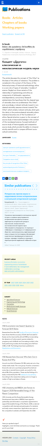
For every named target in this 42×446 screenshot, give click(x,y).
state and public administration (14, 271)
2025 (20, 283)
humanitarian (22, 264)
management (24, 267)
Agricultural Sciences (13, 300)
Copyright (22, 438)
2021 (6, 285)
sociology (16, 269)
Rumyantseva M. (7, 74)
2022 (31, 283)
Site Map (5, 441)
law (19, 267)
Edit (39, 444)
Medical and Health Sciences (16, 306)
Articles (18, 18)
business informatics (10, 262)
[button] (5, 189)
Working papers (13, 27)
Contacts (15, 438)
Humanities (10, 304)
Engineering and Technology (16, 302)
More (22, 285)
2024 (24, 283)
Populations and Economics (11, 348)
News (4, 319)
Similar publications (17, 186)
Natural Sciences (12, 309)
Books (6, 18)
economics (21, 262)
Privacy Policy (31, 438)
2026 (16, 283)
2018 (17, 285)
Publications (19, 9)
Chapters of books (14, 23)
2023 (28, 283)
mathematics (8, 269)
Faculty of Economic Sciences (28, 332)
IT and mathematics (10, 267)
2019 (13, 285)
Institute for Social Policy (28, 375)
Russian (14, 137)
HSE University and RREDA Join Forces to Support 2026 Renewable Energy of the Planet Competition (18, 390)
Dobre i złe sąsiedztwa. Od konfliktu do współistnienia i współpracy (18, 47)
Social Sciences (12, 311)
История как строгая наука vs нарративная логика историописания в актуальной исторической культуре (21, 196)
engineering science (11, 264)
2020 (10, 285)
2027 (12, 283)
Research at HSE (20, 34)
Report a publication (8, 34)
